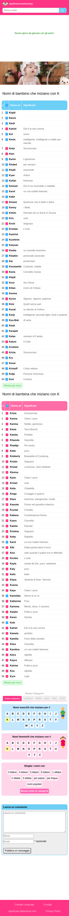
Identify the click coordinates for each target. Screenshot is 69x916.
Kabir (12, 196)
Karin (13, 477)
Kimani (13, 202)
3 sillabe (27, 778)
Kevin (12, 139)
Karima (14, 424)
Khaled (13, 164)
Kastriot (13, 234)
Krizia (12, 352)
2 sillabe (16, 778)
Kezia (12, 272)
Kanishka (15, 596)
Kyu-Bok (14, 320)
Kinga (13, 494)
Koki (12, 622)
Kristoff (13, 368)
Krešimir (14, 347)
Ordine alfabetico (12, 698)
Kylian (12, 180)
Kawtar (14, 526)
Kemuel (13, 186)
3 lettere (12, 772)
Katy (12, 569)
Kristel (13, 483)
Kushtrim (14, 239)
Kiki (12, 547)
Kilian (12, 288)
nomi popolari (34, 784)
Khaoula (14, 440)
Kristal (13, 467)
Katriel (12, 128)
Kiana (13, 579)
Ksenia (14, 585)
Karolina (14, 649)
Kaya (13, 590)
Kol (11, 134)
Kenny (12, 207)
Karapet (13, 331)
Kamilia (14, 638)
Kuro (12, 282)
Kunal (12, 309)
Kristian (13, 229)
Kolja (12, 374)
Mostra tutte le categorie (34, 791)
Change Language (24, 904)
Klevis (12, 118)
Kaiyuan (13, 245)
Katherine (15, 601)
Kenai (12, 363)
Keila (13, 488)
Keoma (13, 293)
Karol (12, 191)
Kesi (12, 553)
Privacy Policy (53, 911)
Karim (12, 159)
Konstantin (15, 266)
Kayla (13, 563)
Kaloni (12, 341)
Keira (13, 655)
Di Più (62, 698)
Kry (11, 358)
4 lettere (23, 772)
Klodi (12, 325)
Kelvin (12, 213)
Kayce (13, 660)
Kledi (12, 123)
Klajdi (12, 112)
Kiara (13, 644)
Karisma (14, 606)
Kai (11, 261)
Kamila (14, 434)
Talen (54, 698)
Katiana (14, 515)
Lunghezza (28, 698)
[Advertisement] (34, 23)
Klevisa (14, 472)
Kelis (13, 574)
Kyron (12, 298)
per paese (39, 778)
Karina (13, 418)
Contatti (48, 904)
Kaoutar (14, 504)
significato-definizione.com (22, 911)
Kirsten (14, 558)
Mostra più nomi (12, 385)
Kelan (12, 336)
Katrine (14, 665)
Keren (13, 617)
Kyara (13, 520)
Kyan (12, 175)
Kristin (14, 461)
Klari (11, 154)
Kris (11, 218)
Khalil (12, 170)
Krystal (14, 510)
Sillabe (38, 698)
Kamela (14, 633)
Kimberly (15, 456)
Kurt (11, 379)
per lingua (52, 778)
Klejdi (12, 277)
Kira (12, 671)
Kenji (12, 315)
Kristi (12, 223)
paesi (47, 698)
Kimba (12, 250)
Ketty (13, 536)
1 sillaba (56, 772)
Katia (13, 451)
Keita (12, 148)
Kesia (13, 429)
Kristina (14, 531)
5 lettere (34, 772)
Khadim (13, 256)
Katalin (14, 612)
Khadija (14, 445)
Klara (13, 499)
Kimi (11, 304)
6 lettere (45, 772)
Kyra (12, 676)
